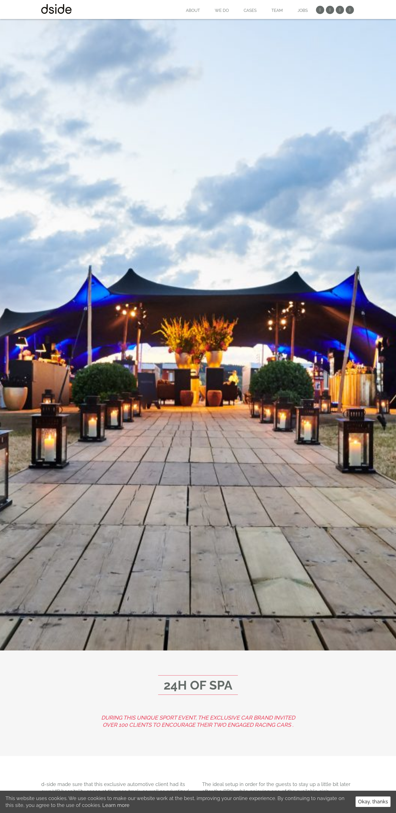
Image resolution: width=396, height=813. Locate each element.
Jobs (303, 10)
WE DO (222, 10)
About (193, 10)
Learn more (116, 805)
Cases (250, 10)
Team (277, 10)
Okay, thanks (373, 801)
